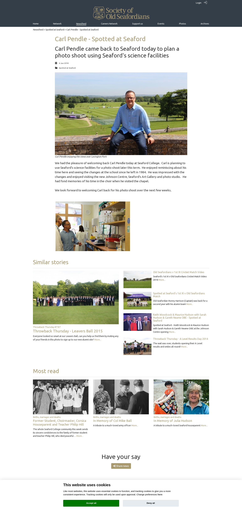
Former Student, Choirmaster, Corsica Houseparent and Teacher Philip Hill (59, 422)
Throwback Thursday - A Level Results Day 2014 (180, 338)
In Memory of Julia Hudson (173, 420)
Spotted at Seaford (54, 29)
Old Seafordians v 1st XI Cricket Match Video (178, 272)
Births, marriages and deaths (47, 417)
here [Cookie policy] (160, 494)
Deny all (151, 503)
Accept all (91, 503)
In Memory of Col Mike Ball (112, 420)
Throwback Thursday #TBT (47, 327)
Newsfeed (38, 29)
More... (97, 339)
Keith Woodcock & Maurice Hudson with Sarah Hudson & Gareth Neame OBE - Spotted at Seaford (179, 317)
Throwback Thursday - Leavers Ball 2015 (68, 331)
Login (198, 3)
